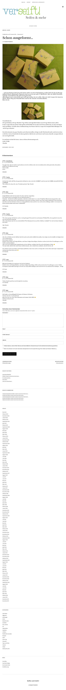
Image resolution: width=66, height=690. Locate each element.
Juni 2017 (4, 478)
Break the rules (6, 620)
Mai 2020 (4, 430)
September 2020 (6, 427)
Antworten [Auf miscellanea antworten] (5, 171)
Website (4, 340)
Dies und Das (5, 624)
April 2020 (5, 432)
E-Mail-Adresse (6, 334)
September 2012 (6, 582)
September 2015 (6, 515)
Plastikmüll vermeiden (7, 633)
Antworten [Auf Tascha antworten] (5, 186)
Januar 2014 (5, 552)
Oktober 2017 (5, 471)
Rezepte (4, 635)
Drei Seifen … (5, 379)
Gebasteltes (5, 628)
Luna (7, 259)
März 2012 (5, 593)
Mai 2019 (4, 447)
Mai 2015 (4, 523)
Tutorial (4, 645)
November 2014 (6, 534)
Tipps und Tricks (6, 643)
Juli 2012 (4, 586)
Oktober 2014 (5, 536)
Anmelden (5, 661)
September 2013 (6, 560)
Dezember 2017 (6, 467)
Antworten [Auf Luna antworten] (5, 271)
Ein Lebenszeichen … (7, 377)
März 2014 (5, 549)
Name (4, 328)
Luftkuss (4, 632)
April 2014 (5, 547)
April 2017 (5, 482)
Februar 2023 (5, 414)
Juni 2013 (4, 565)
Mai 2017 (4, 480)
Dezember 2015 (6, 510)
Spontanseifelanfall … (7, 374)
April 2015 (5, 525)
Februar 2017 (5, 486)
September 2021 (6, 421)
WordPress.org (6, 666)
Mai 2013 (4, 567)
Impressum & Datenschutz (38, 2)
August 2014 (5, 539)
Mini (7, 192)
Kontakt (28, 2)
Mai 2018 (4, 460)
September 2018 (6, 452)
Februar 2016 (5, 506)
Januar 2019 (5, 451)
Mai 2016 (4, 501)
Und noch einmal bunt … (7, 381)
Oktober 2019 (5, 441)
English (23, 2)
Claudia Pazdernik (8, 41)
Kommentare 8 (20, 34)
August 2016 (5, 497)
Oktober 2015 (5, 513)
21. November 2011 (9, 162)
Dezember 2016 (6, 489)
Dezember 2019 (6, 439)
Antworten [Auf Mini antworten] (5, 208)
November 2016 (6, 491)
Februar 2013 (5, 573)
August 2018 (5, 454)
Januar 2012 (5, 597)
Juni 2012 (4, 588)
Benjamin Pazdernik (34, 684)
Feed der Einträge (6, 663)
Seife (8, 30)
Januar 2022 (5, 417)
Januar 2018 (5, 465)
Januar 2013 (5, 575)
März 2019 (5, 449)
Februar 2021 (5, 425)
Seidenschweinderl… (59, 362)
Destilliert (4, 622)
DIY (3, 626)
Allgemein (5, 615)
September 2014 (6, 538)
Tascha (8, 177)
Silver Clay (5, 639)
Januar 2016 (5, 508)
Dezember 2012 (6, 576)
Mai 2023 (4, 412)
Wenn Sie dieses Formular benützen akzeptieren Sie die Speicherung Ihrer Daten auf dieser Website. (30, 348)
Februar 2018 (5, 463)
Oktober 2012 (5, 580)
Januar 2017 (5, 488)
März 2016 (5, 504)
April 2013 (5, 569)
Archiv (4, 30)
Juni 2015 (4, 521)
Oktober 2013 (5, 558)
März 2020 (5, 434)
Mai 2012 (4, 589)
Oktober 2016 (5, 493)
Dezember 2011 (6, 599)
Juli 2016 (4, 499)
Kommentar (5, 312)
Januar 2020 (5, 438)
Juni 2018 (4, 458)
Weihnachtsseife (6, 648)
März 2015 (5, 526)
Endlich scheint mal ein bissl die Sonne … (11, 376)
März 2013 (5, 571)
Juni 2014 (4, 543)
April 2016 (5, 502)
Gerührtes (5, 630)
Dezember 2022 (6, 415)
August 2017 (5, 475)
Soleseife (4, 641)
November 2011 (6, 600)
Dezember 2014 (6, 532)
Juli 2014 (4, 541)
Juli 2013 (4, 563)
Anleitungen (5, 617)
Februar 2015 (5, 528)
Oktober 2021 (5, 419)
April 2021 (5, 423)
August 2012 (5, 584)
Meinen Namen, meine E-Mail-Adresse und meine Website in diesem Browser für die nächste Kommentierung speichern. (31, 345)
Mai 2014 (4, 545)
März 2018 (5, 462)
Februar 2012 (5, 595)
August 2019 (5, 445)
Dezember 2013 (6, 554)
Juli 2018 (4, 456)
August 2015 (5, 517)
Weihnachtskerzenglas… (7, 362)
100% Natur (5, 613)
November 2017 (6, 469)
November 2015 (6, 512)
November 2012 (6, 578)
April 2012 (5, 591)
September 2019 (6, 443)
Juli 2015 (4, 519)
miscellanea (9, 161)
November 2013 (6, 556)
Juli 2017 (4, 476)
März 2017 (5, 484)
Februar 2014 (5, 550)
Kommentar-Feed (6, 665)
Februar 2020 (5, 436)
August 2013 (5, 562)
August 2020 (5, 428)
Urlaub (4, 646)
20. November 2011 (12, 34)
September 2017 (6, 473)
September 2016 (6, 495)
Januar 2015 (5, 530)
